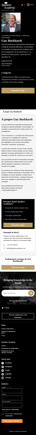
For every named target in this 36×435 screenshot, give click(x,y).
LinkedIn (8, 374)
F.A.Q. (3, 335)
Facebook (8, 363)
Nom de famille (6, 401)
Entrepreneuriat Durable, (9, 79)
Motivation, (14, 82)
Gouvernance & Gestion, (26, 79)
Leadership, (5, 82)
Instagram (8, 366)
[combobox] (18, 293)
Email (7, 387)
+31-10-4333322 (12, 245)
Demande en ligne (18, 91)
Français (5, 308)
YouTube (8, 377)
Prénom (4, 394)
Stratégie (20, 82)
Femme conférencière (7, 328)
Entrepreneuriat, (25, 77)
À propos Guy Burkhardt (12, 112)
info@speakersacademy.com (16, 248)
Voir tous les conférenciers (18, 300)
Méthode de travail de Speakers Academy (7, 351)
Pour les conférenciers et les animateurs (18, 316)
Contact (3, 345)
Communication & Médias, (10, 77)
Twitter (7, 370)
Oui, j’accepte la (13, 414)
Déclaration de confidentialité (9, 348)
